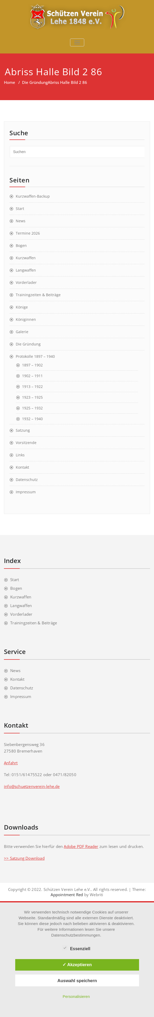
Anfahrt (11, 762)
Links (20, 454)
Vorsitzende (26, 442)
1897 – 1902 (32, 365)
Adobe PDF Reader (81, 846)
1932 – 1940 (32, 418)
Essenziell (76, 948)
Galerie (22, 331)
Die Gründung (35, 82)
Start (20, 208)
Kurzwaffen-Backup (33, 196)
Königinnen (26, 319)
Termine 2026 (28, 233)
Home (9, 82)
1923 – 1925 (32, 397)
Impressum (26, 491)
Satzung (23, 430)
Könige (22, 307)
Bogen (21, 245)
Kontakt (22, 467)
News (20, 220)
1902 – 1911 (32, 375)
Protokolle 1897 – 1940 (35, 356)
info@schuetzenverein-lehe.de (32, 786)
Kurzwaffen (26, 257)
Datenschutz (27, 479)
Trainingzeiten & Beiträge (38, 294)
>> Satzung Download (24, 858)
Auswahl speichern (77, 980)
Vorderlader (26, 282)
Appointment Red (67, 894)
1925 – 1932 (32, 407)
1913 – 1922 (32, 386)
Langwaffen (26, 270)
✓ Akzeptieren (77, 964)
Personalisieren (76, 996)
